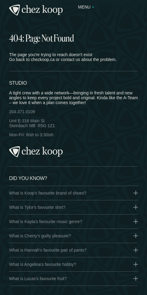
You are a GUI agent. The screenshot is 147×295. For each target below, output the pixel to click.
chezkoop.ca (43, 59)
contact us (70, 59)
